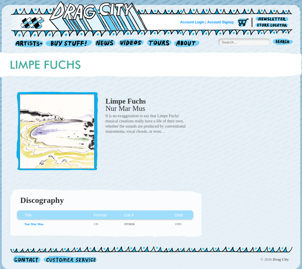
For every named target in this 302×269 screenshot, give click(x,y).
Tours (159, 43)
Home (83, 15)
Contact (27, 259)
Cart (243, 23)
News (105, 43)
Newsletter (273, 19)
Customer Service (69, 259)
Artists (27, 43)
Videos (131, 43)
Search (283, 42)
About (187, 43)
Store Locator (273, 25)
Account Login (192, 22)
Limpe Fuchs (125, 101)
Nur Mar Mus (125, 108)
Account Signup (220, 22)
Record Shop (69, 43)
